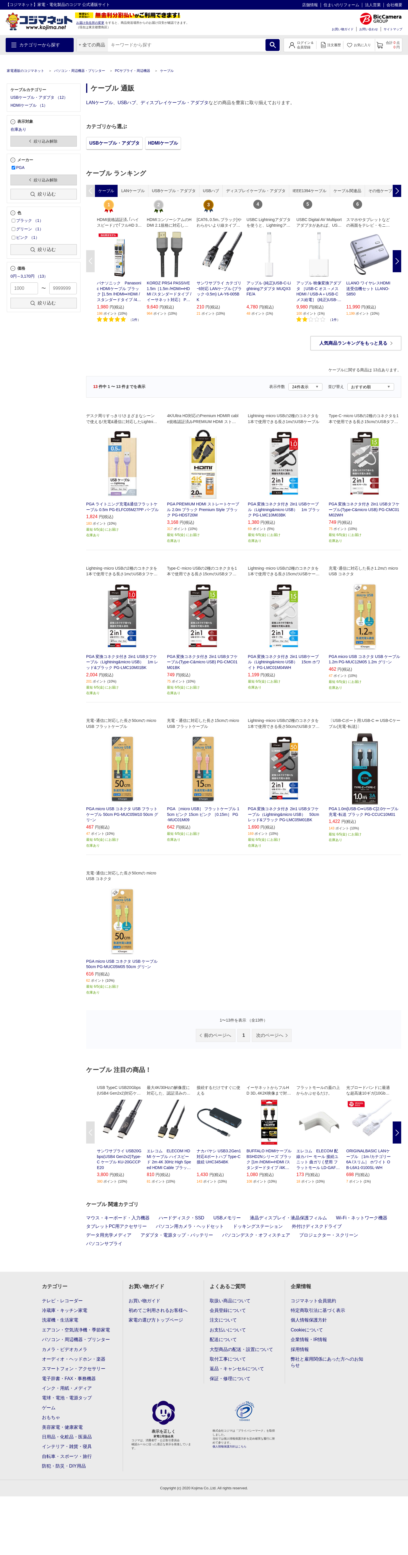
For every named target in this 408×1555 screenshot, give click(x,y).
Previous (90, 261)
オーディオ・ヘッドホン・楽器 (73, 1359)
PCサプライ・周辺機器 (132, 71)
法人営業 (373, 5)
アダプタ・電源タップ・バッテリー (177, 1235)
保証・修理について (230, 1378)
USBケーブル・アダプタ (114, 143)
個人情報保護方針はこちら (229, 1446)
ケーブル (167, 71)
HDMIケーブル (163, 143)
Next (397, 261)
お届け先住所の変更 (90, 22)
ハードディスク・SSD (181, 1217)
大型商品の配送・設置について (241, 1349)
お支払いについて (228, 1329)
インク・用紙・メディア (67, 1388)
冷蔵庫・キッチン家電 (64, 1310)
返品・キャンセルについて (237, 1368)
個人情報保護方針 (309, 1320)
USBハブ (127, 102)
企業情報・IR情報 (309, 1339)
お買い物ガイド (343, 29)
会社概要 (394, 5)
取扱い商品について (230, 1300)
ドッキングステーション (258, 1226)
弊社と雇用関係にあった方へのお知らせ (327, 1362)
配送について (223, 1339)
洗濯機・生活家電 (60, 1320)
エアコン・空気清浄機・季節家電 (76, 1329)
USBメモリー (227, 1217)
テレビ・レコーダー (62, 1300)
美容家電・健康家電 (62, 1427)
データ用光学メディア (108, 1235)
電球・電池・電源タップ (67, 1397)
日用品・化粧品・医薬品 (67, 1436)
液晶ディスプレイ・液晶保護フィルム (288, 1217)
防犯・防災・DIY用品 (64, 1466)
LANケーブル (99, 102)
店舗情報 (310, 5)
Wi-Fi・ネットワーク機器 (361, 1217)
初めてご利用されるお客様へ (158, 1310)
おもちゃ (51, 1417)
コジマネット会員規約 (313, 1300)
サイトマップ (393, 29)
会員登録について (228, 1310)
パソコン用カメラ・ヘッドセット (190, 1226)
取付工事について (228, 1359)
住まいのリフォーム (341, 5)
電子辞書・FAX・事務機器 (69, 1378)
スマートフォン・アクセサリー (73, 1368)
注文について (223, 1320)
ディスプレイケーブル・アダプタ (175, 102)
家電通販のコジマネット (25, 71)
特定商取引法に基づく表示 (318, 1310)
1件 (134, 320)
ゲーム (49, 1407)
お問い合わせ (368, 29)
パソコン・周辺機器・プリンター (79, 71)
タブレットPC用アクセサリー (116, 1226)
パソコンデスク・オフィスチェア (256, 1235)
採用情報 (300, 1349)
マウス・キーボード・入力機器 (118, 1217)
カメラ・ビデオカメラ (64, 1349)
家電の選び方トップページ (156, 1320)
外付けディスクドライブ (317, 1226)
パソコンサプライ (104, 1243)
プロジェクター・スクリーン (328, 1235)
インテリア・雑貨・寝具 (67, 1446)
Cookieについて (307, 1329)
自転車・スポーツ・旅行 (67, 1456)
